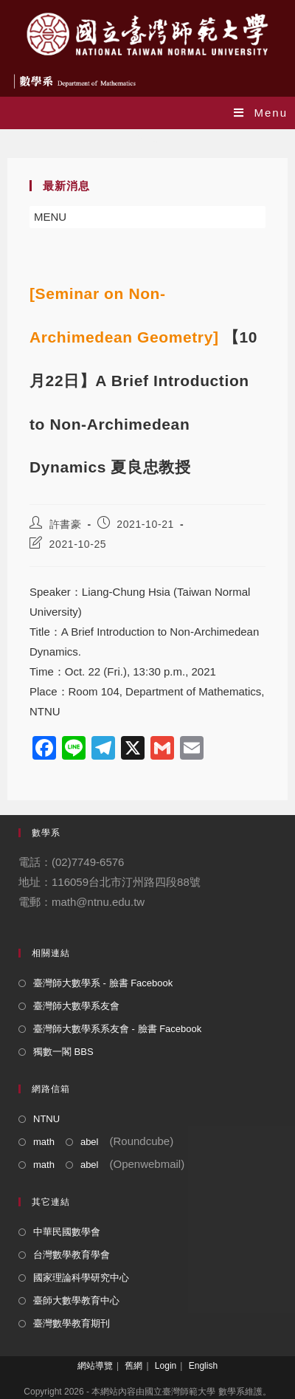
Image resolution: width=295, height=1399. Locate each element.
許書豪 (65, 524)
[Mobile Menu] (261, 112)
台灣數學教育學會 (71, 1254)
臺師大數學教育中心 (76, 1300)
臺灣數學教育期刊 (71, 1323)
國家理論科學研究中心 (81, 1277)
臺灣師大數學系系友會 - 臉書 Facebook (117, 1028)
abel (89, 1141)
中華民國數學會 (66, 1231)
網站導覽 (95, 1366)
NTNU (46, 1118)
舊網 (133, 1366)
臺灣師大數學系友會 (76, 1005)
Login (165, 1366)
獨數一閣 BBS (63, 1051)
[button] (50, 217)
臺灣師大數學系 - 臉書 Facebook (103, 983)
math (44, 1141)
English (203, 1366)
